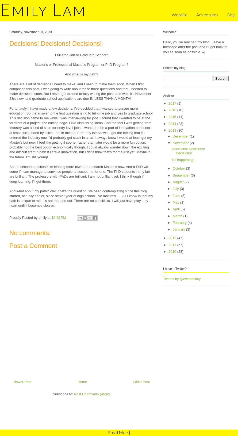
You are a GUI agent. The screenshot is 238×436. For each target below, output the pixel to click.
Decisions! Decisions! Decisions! (188, 151)
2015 (172, 117)
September (182, 175)
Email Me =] (119, 432)
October (179, 168)
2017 (172, 103)
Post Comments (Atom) (92, 394)
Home (82, 382)
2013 (172, 130)
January (179, 229)
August (179, 182)
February (180, 223)
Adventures (207, 14)
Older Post (141, 382)
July (176, 189)
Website (179, 14)
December (181, 136)
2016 (172, 110)
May (176, 202)
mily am (43, 11)
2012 (172, 238)
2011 (172, 245)
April (177, 209)
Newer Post (22, 382)
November (181, 143)
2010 (172, 252)
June (177, 196)
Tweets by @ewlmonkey (182, 279)
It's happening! (183, 160)
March (178, 216)
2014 (172, 124)
